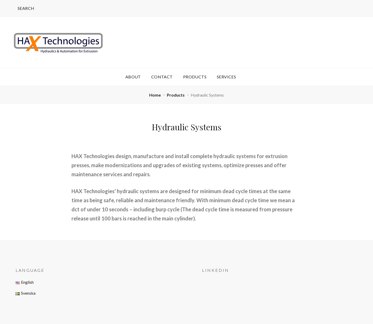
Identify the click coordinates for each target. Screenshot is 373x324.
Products (194, 76)
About (133, 76)
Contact (162, 76)
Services (226, 76)
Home (155, 94)
